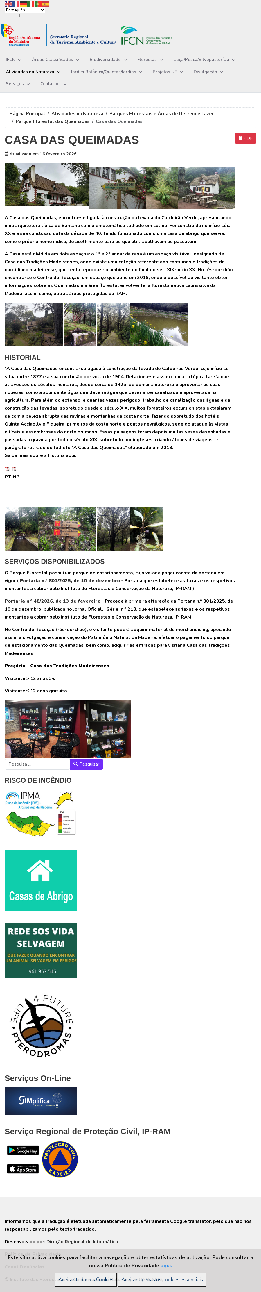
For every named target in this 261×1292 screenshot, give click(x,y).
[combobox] (37, 764)
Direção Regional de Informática (82, 1242)
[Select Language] (25, 10)
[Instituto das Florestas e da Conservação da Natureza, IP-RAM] (95, 35)
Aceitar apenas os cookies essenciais (162, 1279)
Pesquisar (86, 764)
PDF (246, 138)
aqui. (166, 1265)
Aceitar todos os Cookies (86, 1279)
